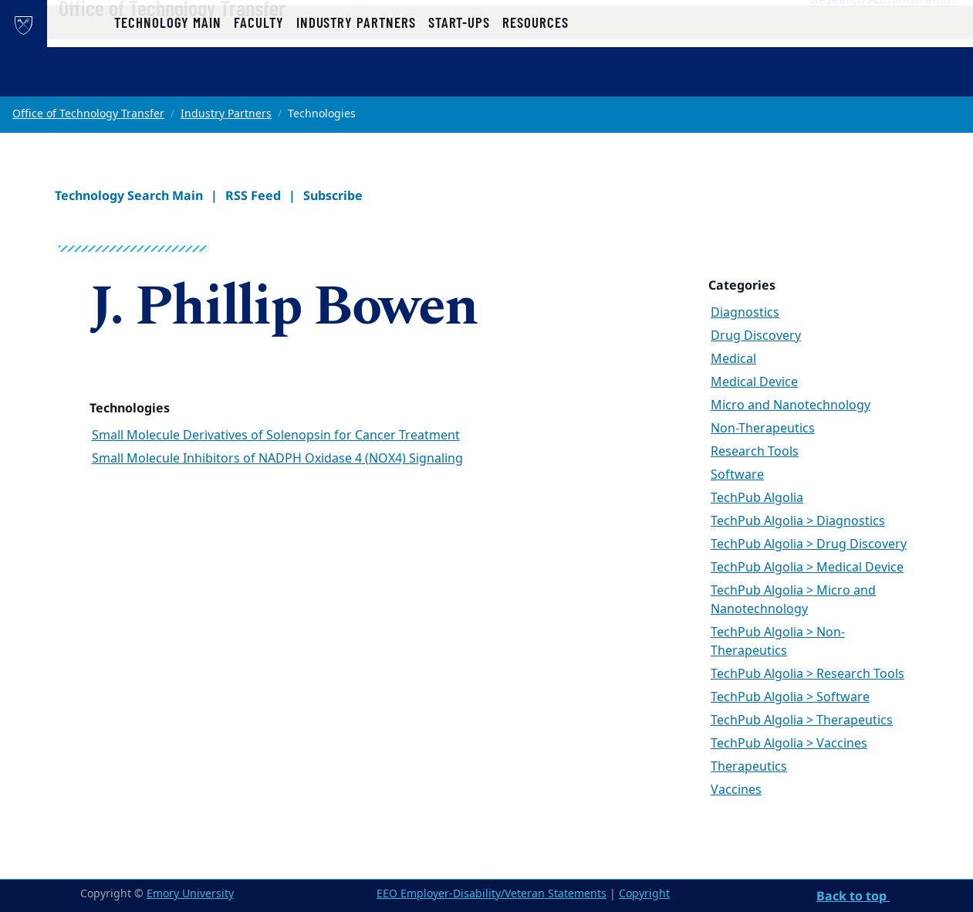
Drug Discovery (756, 336)
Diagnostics (745, 312)
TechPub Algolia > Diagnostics (798, 521)
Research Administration (883, 31)
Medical (733, 359)
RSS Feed (253, 195)
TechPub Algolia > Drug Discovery (809, 544)
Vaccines (736, 790)
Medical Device (754, 382)
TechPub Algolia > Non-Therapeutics (778, 641)
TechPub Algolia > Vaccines (789, 743)
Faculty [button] (259, 79)
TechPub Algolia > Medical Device (807, 567)
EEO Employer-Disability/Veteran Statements (491, 894)
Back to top (853, 895)
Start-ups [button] (459, 79)
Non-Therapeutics (763, 428)
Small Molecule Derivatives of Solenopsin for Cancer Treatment (276, 435)
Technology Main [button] (167, 79)
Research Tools (755, 451)
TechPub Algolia (757, 498)
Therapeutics (749, 767)
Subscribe (333, 195)
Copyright (644, 894)
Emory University (190, 894)
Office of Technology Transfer (221, 39)
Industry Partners (226, 114)
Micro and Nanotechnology (790, 405)
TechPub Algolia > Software (790, 697)
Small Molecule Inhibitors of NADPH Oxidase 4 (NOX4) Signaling (277, 458)
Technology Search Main (129, 195)
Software (737, 475)
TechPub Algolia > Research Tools (807, 674)
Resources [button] (535, 79)
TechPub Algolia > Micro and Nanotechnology (793, 600)
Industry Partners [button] (356, 79)
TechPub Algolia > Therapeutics (802, 720)
